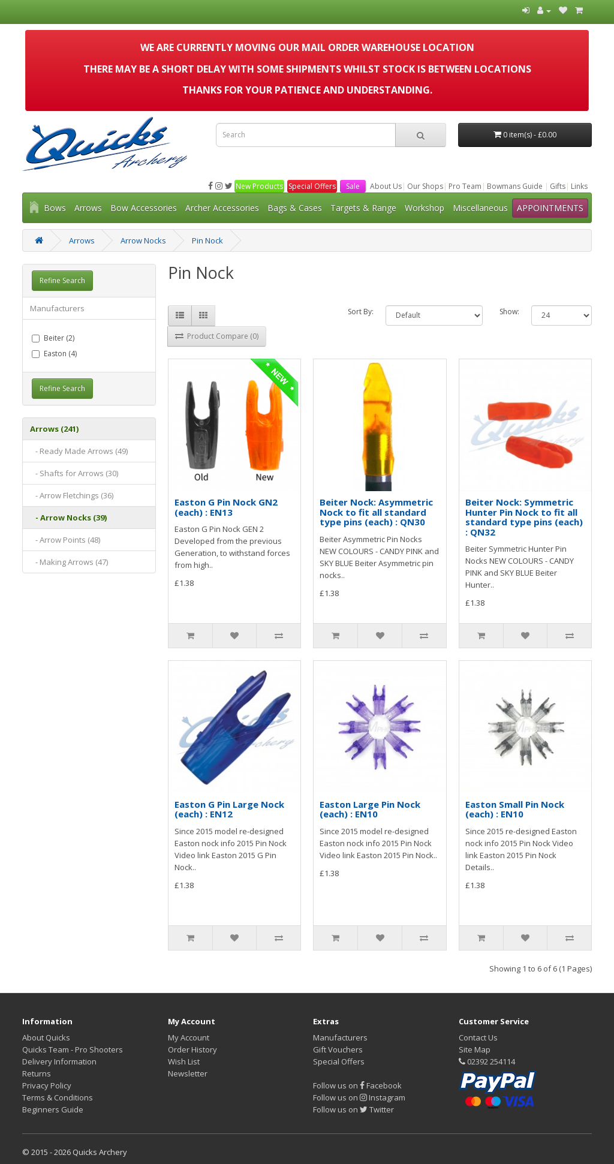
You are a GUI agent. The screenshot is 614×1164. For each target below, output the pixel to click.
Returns (36, 1073)
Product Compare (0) (216, 336)
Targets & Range (363, 207)
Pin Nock (207, 240)
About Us (386, 186)
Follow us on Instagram (359, 1097)
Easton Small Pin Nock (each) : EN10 (514, 809)
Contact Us (478, 1037)
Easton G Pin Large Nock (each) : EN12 (229, 809)
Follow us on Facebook (357, 1085)
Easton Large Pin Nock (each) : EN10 (370, 809)
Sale (353, 186)
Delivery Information (59, 1061)
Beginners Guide (52, 1109)
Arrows (88, 207)
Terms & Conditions (57, 1097)
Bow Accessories (143, 207)
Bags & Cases (294, 207)
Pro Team (465, 186)
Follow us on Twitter (353, 1109)
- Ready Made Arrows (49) (79, 451)
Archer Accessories (222, 207)
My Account (188, 1037)
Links (579, 186)
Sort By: (361, 311)
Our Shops (425, 186)
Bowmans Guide (515, 186)
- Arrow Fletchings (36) (71, 495)
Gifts (557, 186)
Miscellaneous (480, 207)
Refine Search (62, 280)
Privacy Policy (46, 1085)
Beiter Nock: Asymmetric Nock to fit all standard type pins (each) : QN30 (376, 512)
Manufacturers (57, 308)
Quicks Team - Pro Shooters (72, 1049)
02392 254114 (487, 1061)
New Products (259, 186)
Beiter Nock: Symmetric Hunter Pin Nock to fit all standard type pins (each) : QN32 (524, 517)
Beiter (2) (53, 338)
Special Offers (312, 186)
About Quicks (46, 1037)
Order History (192, 1049)
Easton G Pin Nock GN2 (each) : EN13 (226, 507)
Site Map (474, 1049)
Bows (55, 207)
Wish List (184, 1061)
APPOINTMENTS (550, 207)
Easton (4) (54, 353)
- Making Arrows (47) (69, 562)
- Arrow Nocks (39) (68, 517)
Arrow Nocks (143, 240)
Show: (509, 311)
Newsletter (187, 1073)
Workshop (424, 207)
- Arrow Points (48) (65, 539)
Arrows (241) (54, 428)
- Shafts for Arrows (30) (74, 473)
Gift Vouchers (338, 1049)
